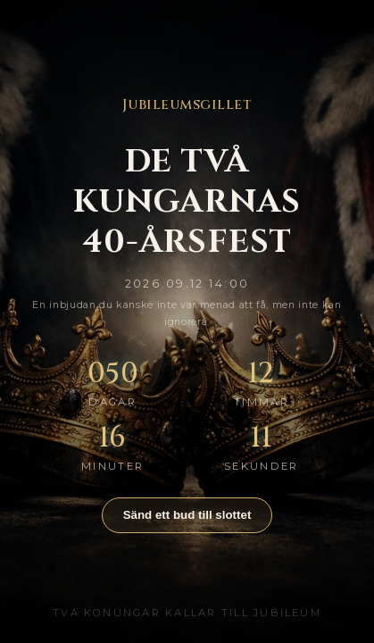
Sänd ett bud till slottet (187, 515)
